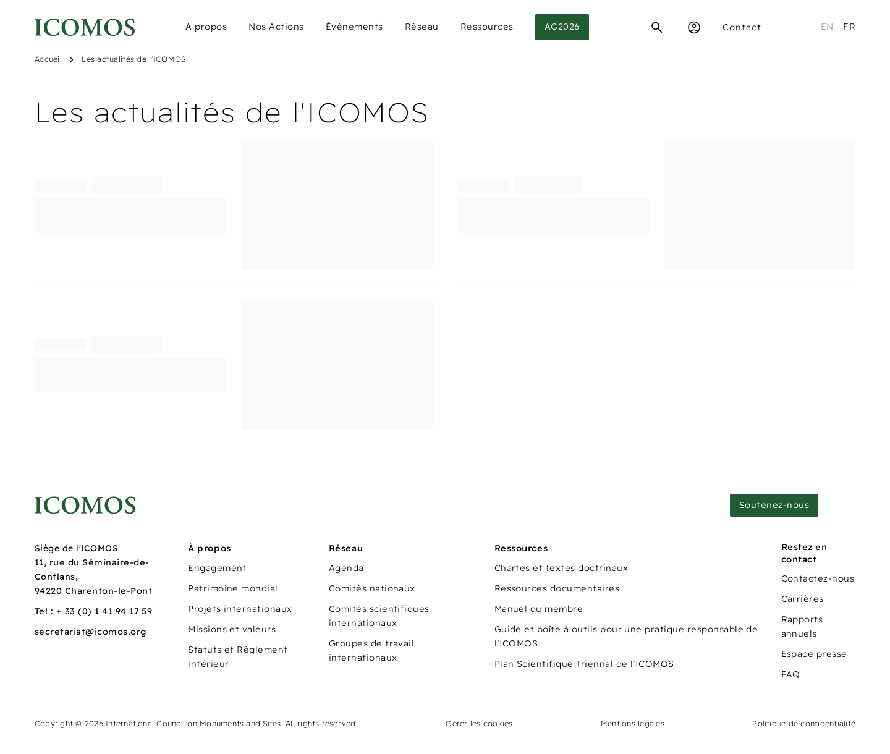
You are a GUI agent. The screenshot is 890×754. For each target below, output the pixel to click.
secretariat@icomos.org (91, 631)
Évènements (354, 26)
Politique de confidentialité (803, 723)
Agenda (346, 568)
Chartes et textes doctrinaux (561, 568)
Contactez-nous (818, 578)
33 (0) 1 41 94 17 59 (109, 611)
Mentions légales (632, 723)
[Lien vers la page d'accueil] (85, 505)
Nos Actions (276, 26)
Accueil (48, 59)
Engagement (217, 568)
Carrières (802, 598)
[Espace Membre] (694, 27)
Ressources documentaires (557, 588)
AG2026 (562, 26)
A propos (206, 26)
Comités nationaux (372, 588)
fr (849, 26)
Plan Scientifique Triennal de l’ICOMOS (584, 663)
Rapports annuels (802, 626)
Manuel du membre (538, 608)
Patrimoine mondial (233, 588)
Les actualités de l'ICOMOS (133, 59)
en (827, 26)
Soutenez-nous (774, 504)
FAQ (790, 674)
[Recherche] (657, 27)
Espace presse (814, 653)
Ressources (487, 26)
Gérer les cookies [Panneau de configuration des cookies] (479, 723)
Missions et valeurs (232, 629)
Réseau (422, 26)
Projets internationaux (240, 608)
